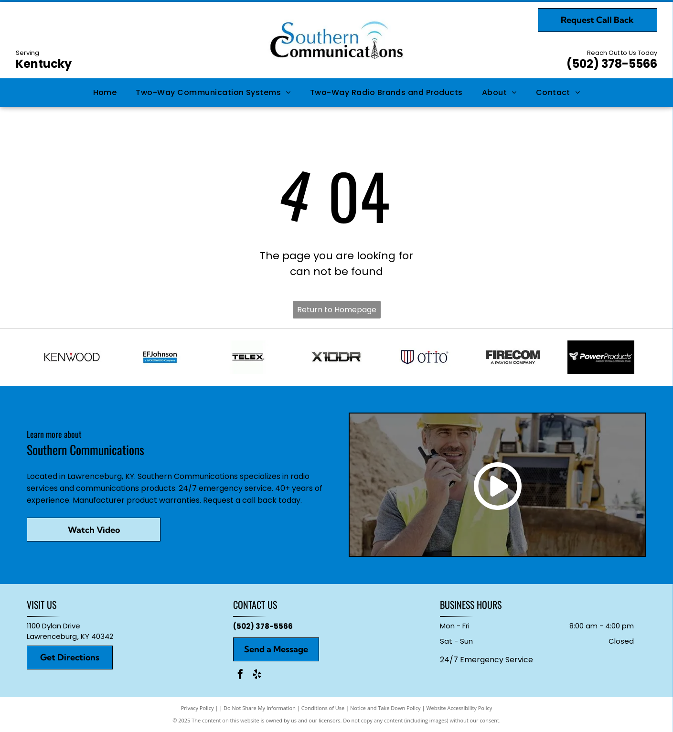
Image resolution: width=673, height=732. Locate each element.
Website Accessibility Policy (459, 707)
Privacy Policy (197, 707)
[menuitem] (105, 93)
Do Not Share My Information (260, 707)
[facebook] (240, 675)
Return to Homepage (336, 309)
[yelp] (257, 675)
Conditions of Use (323, 707)
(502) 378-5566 (611, 64)
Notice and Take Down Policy (385, 707)
